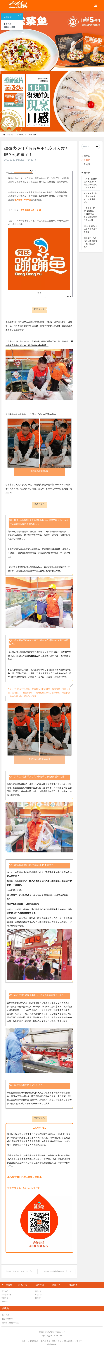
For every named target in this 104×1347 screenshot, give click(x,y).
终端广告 (38, 1295)
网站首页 (10, 134)
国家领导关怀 (6, 1295)
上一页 (21, 1271)
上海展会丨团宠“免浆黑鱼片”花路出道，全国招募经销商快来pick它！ (90, 214)
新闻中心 (21, 134)
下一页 (59, 1271)
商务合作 (4, 1301)
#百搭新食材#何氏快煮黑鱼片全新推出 (90, 229)
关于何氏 (4, 1291)
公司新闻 (32, 134)
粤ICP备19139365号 (52, 1335)
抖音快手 (38, 1298)
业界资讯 (85, 164)
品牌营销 (39, 1285)
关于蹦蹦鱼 (6, 1285)
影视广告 (22, 1285)
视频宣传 (4, 1298)
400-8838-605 (7, 1319)
